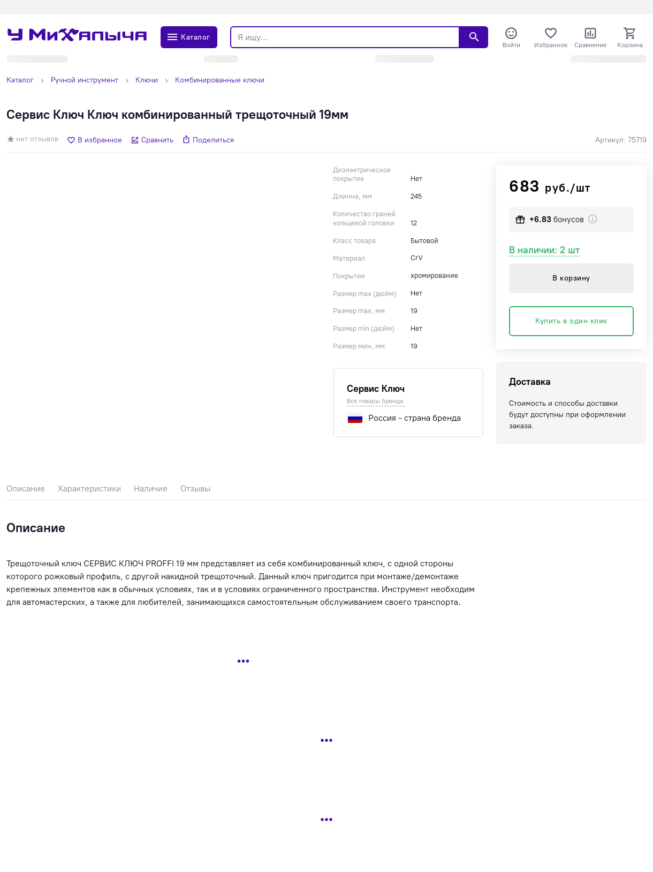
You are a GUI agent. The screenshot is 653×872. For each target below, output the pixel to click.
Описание (25, 488)
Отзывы (195, 488)
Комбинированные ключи (219, 80)
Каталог (20, 80)
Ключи (146, 80)
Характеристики (89, 488)
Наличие (151, 488)
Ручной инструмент (84, 80)
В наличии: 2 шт (544, 250)
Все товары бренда (375, 401)
